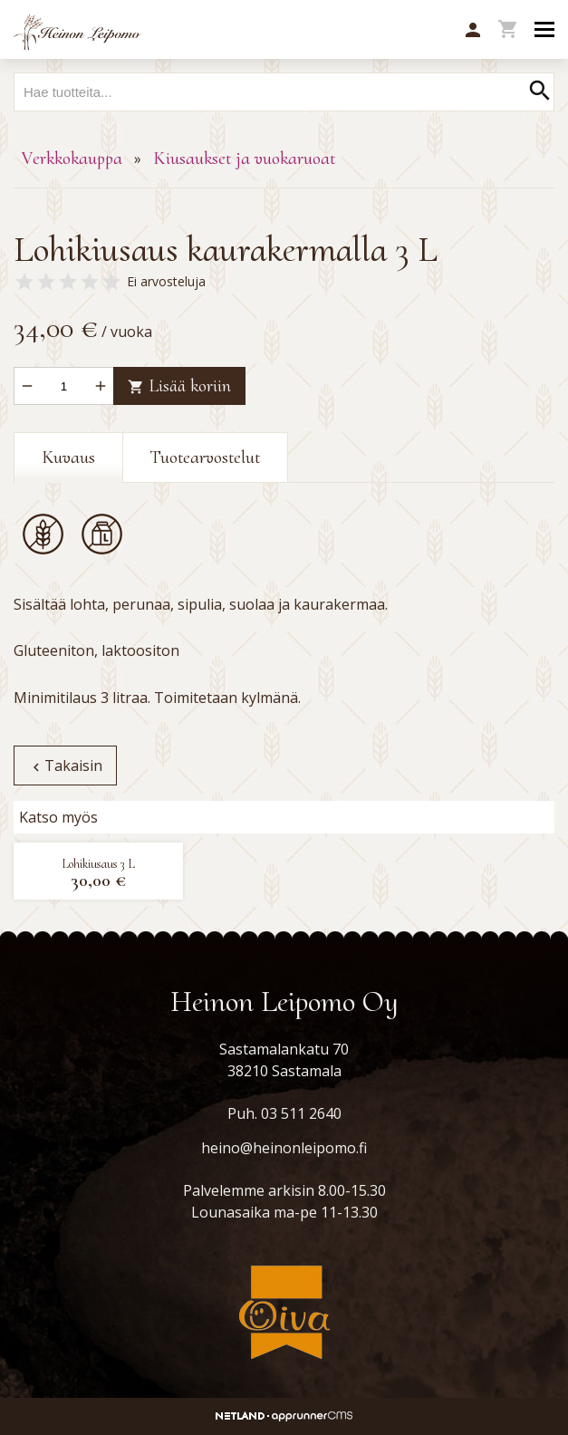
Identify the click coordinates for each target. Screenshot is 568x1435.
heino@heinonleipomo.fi (284, 1148)
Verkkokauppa (72, 158)
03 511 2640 (301, 1113)
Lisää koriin (179, 386)
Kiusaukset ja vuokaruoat (244, 158)
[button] (472, 30)
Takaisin (65, 765)
